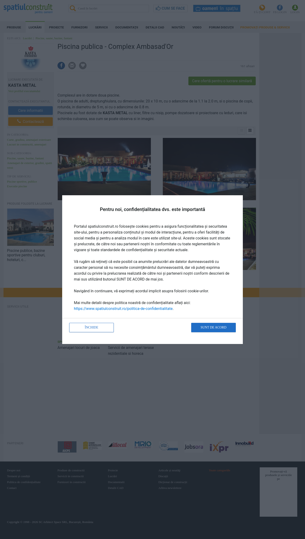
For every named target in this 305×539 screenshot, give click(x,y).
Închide (91, 327)
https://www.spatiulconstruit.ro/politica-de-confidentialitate (123, 308)
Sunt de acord (213, 327)
